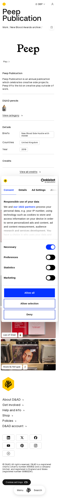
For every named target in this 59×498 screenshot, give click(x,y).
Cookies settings (17, 482)
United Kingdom (29, 142)
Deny (29, 314)
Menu (20, 490)
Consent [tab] (9, 189)
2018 (23, 149)
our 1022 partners (24, 206)
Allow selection (29, 303)
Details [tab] (23, 189)
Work (5, 27)
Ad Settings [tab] (39, 189)
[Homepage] (28, 490)
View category (12, 115)
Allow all (29, 292)
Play (7, 61)
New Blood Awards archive (25, 27)
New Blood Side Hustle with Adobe (35, 134)
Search (38, 490)
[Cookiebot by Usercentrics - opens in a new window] (41, 181)
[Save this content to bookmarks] (51, 27)
